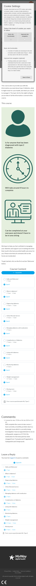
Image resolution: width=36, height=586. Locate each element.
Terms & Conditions (26, 571)
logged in (13, 458)
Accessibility (18, 572)
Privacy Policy (7, 571)
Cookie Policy (15, 571)
